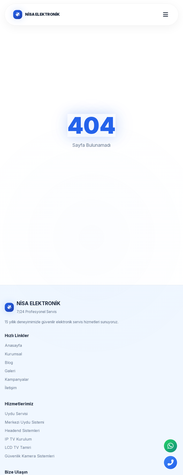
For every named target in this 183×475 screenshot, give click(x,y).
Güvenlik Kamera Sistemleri (29, 456)
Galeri (10, 370)
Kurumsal (13, 354)
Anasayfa (13, 345)
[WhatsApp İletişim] (170, 445)
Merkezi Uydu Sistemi (24, 422)
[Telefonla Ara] (170, 462)
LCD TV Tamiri (18, 447)
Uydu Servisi (16, 413)
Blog (9, 362)
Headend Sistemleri (22, 430)
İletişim (11, 387)
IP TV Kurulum (18, 439)
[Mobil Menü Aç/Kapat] (165, 14)
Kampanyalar (17, 379)
